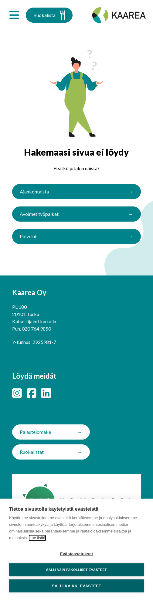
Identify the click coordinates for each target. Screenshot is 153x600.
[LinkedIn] (46, 393)
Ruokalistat (32, 452)
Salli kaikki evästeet (76, 586)
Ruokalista (49, 15)
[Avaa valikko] (14, 15)
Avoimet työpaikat (39, 214)
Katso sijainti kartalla (34, 321)
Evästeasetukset (76, 554)
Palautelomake (35, 432)
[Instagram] (17, 393)
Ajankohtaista (34, 191)
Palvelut (28, 236)
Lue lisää (37, 538)
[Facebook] (31, 393)
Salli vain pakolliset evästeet (76, 570)
